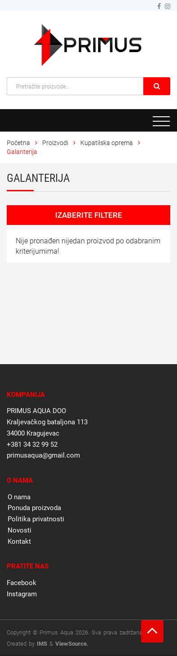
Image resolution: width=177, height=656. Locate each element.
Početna (18, 142)
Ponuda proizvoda (34, 508)
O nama (19, 497)
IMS (42, 643)
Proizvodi (56, 142)
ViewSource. (71, 643)
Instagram (22, 594)
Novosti (19, 530)
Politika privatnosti (36, 519)
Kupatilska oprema (106, 142)
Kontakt (19, 541)
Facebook (21, 583)
